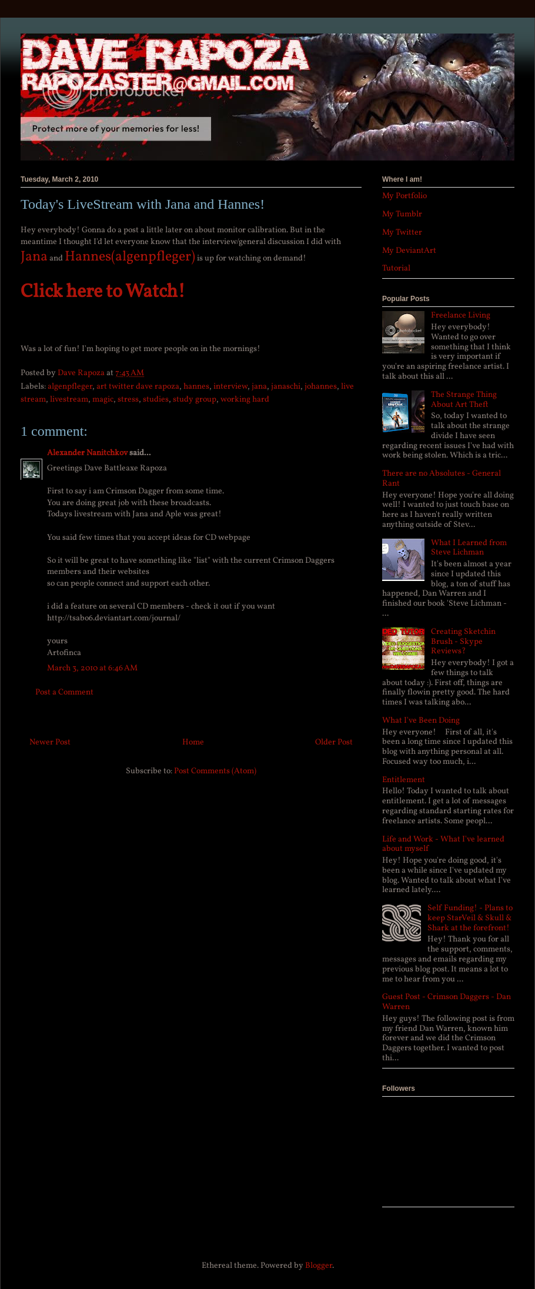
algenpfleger (70, 386)
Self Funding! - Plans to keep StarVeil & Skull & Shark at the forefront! (470, 918)
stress (128, 399)
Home (193, 742)
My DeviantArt (409, 250)
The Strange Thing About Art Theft (464, 399)
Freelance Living (460, 315)
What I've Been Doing (421, 720)
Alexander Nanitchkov (87, 453)
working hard (244, 399)
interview (230, 386)
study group (194, 399)
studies (156, 399)
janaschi (285, 386)
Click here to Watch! (103, 292)
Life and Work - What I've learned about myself (443, 844)
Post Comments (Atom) (215, 771)
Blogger (318, 1265)
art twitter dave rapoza (137, 386)
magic (102, 399)
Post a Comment (64, 692)
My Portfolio (404, 196)
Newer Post (50, 742)
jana (259, 386)
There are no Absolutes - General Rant (441, 478)
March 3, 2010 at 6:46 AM (92, 668)
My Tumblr (402, 214)
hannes (196, 386)
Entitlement (403, 780)
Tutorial (396, 268)
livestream (69, 399)
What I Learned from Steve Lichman (469, 548)
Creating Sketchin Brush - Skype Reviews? (463, 641)
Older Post (334, 742)
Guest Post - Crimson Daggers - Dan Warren (446, 1002)
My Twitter (402, 232)
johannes (321, 386)
